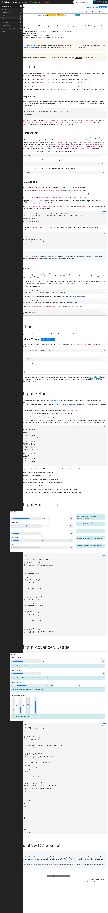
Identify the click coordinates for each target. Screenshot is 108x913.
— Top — (12, 9)
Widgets (95, 7)
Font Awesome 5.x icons (98, 300)
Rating (30, 543)
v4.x (41, 2)
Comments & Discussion (12, 28)
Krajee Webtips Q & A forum (49, 886)
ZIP (28, 405)
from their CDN (81, 302)
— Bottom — (12, 31)
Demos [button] (13, 2)
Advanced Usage (12, 25)
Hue (29, 573)
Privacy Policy (103, 911)
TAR (35, 405)
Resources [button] (23, 2)
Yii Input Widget (69, 427)
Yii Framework (96, 911)
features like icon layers (95, 323)
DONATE (69, 15)
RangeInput (103, 7)
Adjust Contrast (32, 700)
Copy (104, 126)
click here (62, 888)
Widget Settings (12, 19)
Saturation (31, 566)
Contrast (30, 558)
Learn (85, 15)
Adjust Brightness (33, 711)
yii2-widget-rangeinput (12, 6)
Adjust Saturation (33, 687)
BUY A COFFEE (59, 15)
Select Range (32, 551)
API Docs (33, 2)
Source (88, 7)
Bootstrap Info (12, 12)
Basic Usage (12, 22)
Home (25, 11)
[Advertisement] (66, 20)
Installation (12, 15)
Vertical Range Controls (35, 725)
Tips (47, 2)
